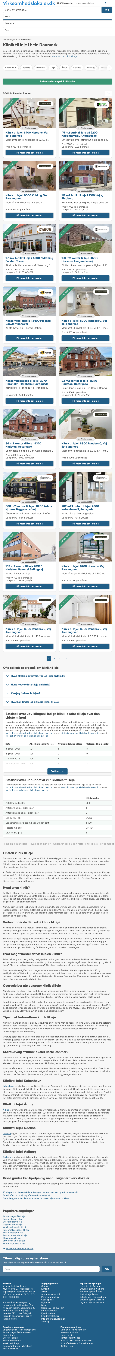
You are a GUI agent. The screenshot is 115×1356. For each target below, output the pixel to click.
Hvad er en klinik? (40, 843)
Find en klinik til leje (15, 843)
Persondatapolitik (50, 1297)
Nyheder (45, 1302)
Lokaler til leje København (73, 1329)
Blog (43, 1305)
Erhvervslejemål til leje (14, 1216)
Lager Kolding (67, 1335)
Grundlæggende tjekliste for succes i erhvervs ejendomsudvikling (36, 1198)
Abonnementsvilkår (51, 1294)
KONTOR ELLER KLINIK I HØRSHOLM (27, 387)
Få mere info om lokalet (29, 152)
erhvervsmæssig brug (85, 3)
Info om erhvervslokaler (53, 1318)
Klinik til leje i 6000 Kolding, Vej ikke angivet (26, 197)
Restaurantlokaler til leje (15, 1235)
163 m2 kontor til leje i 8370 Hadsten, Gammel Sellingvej (24, 568)
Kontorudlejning (11, 1348)
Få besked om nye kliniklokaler (57, 81)
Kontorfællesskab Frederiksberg (76, 1343)
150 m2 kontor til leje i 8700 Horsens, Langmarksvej (80, 259)
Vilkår (44, 1291)
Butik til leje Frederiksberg (93, 1297)
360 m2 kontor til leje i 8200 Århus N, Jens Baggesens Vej (29, 507)
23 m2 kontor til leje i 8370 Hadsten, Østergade (79, 382)
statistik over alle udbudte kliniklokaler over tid (29, 733)
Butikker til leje (10, 1337)
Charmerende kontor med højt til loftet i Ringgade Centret (39, 513)
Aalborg (26, 67)
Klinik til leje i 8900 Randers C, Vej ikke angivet (84, 322)
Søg (107, 9)
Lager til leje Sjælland (90, 1286)
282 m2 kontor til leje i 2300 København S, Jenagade (80, 507)
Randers (40, 67)
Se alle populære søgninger (19, 1248)
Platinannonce (30, 128)
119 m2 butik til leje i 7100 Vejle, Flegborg (82, 197)
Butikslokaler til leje (12, 1221)
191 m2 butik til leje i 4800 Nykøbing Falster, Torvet (29, 259)
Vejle (53, 67)
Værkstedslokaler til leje (15, 1227)
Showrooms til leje (12, 1238)
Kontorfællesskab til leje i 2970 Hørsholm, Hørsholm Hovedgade (27, 382)
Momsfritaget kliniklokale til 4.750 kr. (83, 573)
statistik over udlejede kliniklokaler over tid (27, 735)
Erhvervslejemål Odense (92, 1299)
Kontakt (45, 1288)
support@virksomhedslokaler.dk (19, 1291)
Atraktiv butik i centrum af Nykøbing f (28, 265)
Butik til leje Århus (89, 1294)
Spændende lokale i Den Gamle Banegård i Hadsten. (36, 450)
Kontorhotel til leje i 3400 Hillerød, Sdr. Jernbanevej (28, 322)
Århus (64, 67)
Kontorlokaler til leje (12, 1219)
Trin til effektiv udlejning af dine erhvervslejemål (27, 1195)
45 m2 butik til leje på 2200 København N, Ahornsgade (80, 134)
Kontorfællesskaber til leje (16, 1230)
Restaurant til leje (69, 1332)
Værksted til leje (11, 1343)
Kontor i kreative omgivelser (78, 513)
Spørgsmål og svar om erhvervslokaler (52, 1309)
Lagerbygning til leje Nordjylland (19, 1329)
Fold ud (55, 771)
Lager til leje (9, 1335)
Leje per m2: (68, 146)
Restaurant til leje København (17, 1346)
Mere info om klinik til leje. (65, 56)
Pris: (8, 146)
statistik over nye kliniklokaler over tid (80, 733)
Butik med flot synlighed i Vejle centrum (85, 202)
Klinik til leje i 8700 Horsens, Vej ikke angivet (27, 134)
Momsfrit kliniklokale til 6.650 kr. (25, 202)
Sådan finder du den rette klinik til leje (75, 843)
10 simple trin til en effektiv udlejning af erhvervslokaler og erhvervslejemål (40, 1192)
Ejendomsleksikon (50, 1313)
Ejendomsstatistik (50, 1316)
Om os (44, 1286)
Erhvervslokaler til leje (14, 1240)
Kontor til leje (66, 1346)
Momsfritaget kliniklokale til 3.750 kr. (27, 139)
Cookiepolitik (47, 1299)
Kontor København (12, 1340)
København (10, 67)
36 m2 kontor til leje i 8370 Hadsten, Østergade (23, 445)
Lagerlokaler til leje (12, 1224)
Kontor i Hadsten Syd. (18, 573)
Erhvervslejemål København (17, 1332)
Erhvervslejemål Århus (91, 1291)
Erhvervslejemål (10, 40)
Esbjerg (91, 67)
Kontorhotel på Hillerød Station (24, 327)
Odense (77, 67)
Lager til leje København (92, 1302)
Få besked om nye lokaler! (105, 3)
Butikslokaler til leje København (75, 1340)
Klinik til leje (26, 40)
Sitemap (45, 1321)
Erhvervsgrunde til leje (14, 1243)
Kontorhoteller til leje (13, 1232)
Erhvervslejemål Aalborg (92, 1288)
